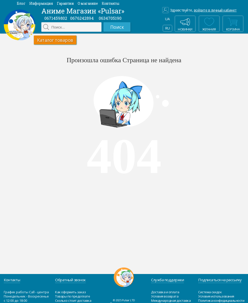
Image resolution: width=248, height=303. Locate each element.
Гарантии (65, 3)
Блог (21, 3)
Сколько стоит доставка (73, 300)
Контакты (110, 3)
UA (167, 18)
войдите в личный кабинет (215, 10)
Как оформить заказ (70, 292)
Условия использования (216, 296)
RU (167, 28)
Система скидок (210, 292)
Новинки (185, 23)
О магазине (88, 3)
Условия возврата (164, 296)
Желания (209, 23)
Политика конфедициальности (221, 300)
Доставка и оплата (165, 292)
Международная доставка (171, 300)
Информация (41, 3)
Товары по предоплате (72, 296)
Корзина (232, 23)
